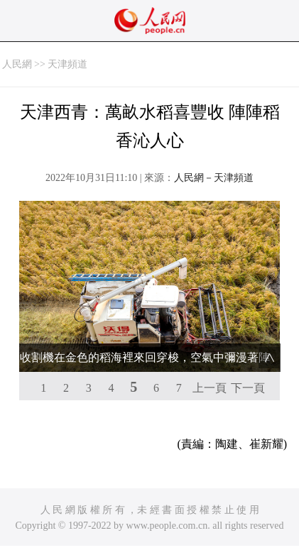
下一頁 (248, 388)
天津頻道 (67, 64)
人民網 (17, 64)
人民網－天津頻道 (214, 177)
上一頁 (209, 388)
